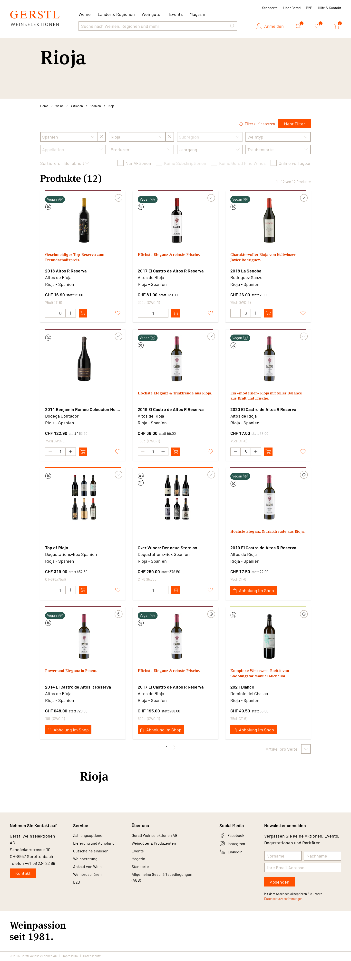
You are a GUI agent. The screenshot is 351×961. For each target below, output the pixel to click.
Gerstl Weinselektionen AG (157, 836)
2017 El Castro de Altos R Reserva (171, 270)
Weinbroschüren (89, 880)
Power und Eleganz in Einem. (74, 672)
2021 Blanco (242, 687)
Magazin (197, 14)
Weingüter (152, 14)
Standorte (270, 8)
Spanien (95, 106)
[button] (232, 26)
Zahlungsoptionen (90, 836)
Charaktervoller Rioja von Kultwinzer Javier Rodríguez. (259, 258)
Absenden (279, 882)
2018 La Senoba (245, 270)
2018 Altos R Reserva (66, 270)
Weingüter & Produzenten (157, 845)
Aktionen (76, 106)
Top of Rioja (56, 548)
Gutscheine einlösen (93, 854)
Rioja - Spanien (59, 284)
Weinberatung (87, 863)
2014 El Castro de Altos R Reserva (78, 687)
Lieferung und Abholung (96, 845)
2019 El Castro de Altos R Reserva (171, 409)
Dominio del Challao (249, 694)
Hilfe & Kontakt (329, 8)
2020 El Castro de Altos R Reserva (263, 409)
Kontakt (23, 874)
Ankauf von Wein (89, 871)
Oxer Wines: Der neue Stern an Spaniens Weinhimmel (167, 548)
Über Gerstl (292, 8)
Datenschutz (92, 957)
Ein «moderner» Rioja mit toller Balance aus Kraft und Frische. (262, 397)
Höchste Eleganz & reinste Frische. (173, 255)
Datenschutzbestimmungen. (283, 899)
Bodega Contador (62, 416)
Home (44, 106)
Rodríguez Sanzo (246, 277)
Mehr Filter (294, 123)
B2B (309, 8)
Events (176, 14)
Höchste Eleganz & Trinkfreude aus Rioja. (174, 397)
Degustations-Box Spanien (71, 555)
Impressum (70, 957)
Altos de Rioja (58, 277)
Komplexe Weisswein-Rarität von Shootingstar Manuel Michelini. (264, 675)
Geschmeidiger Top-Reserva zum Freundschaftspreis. (79, 258)
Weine (59, 106)
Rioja (111, 106)
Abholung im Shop (253, 591)
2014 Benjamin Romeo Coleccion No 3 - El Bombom (82, 410)
